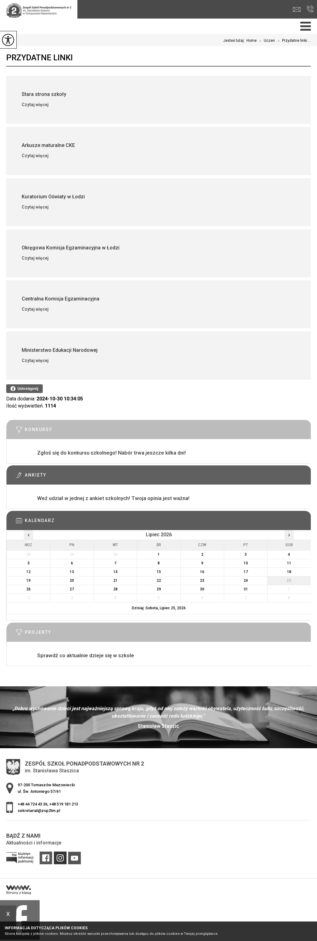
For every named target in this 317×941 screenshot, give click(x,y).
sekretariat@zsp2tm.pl (297, 9)
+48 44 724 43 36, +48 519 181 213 (310, 9)
